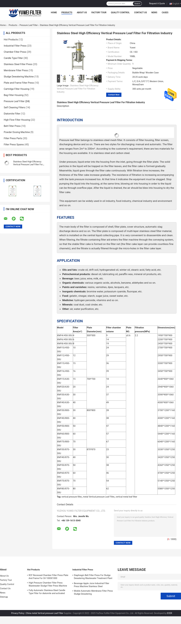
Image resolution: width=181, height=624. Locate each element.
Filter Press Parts (13, 138)
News (154, 12)
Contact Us (140, 12)
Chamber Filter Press (15, 51)
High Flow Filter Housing (17, 119)
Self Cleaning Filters (14, 107)
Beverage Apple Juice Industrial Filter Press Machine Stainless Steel (91, 585)
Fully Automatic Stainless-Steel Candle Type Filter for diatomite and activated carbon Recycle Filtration (47, 592)
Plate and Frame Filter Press (19, 82)
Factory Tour (98, 12)
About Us (82, 12)
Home (54, 12)
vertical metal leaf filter (126, 497)
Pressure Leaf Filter (28, 25)
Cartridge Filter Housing (16, 89)
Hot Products (11, 39)
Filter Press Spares (14, 144)
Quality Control (120, 12)
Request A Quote (157, 3)
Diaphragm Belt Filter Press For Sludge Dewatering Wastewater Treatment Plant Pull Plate (93, 577)
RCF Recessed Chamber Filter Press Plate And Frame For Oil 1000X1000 (48, 576)
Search (137, 4)
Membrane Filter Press (16, 70)
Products (66, 12)
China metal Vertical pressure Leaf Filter (44, 613)
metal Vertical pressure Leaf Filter (99, 497)
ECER (169, 613)
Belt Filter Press (12, 126)
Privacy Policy (17, 613)
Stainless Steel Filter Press (18, 64)
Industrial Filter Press (15, 45)
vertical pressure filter (72, 497)
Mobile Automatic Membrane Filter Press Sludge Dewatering (93, 592)
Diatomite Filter (12, 113)
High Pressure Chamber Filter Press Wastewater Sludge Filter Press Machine (48, 584)
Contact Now (113, 95)
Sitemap (4, 597)
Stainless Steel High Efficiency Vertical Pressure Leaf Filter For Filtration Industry (28, 164)
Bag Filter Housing (14, 95)
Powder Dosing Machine (17, 132)
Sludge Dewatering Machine (19, 76)
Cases (165, 12)
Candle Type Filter (13, 58)
